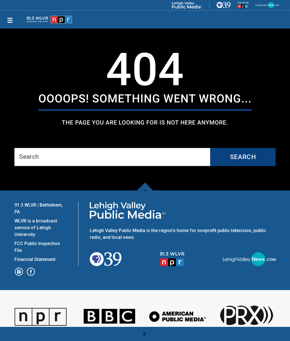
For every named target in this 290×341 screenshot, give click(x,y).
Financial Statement (35, 259)
